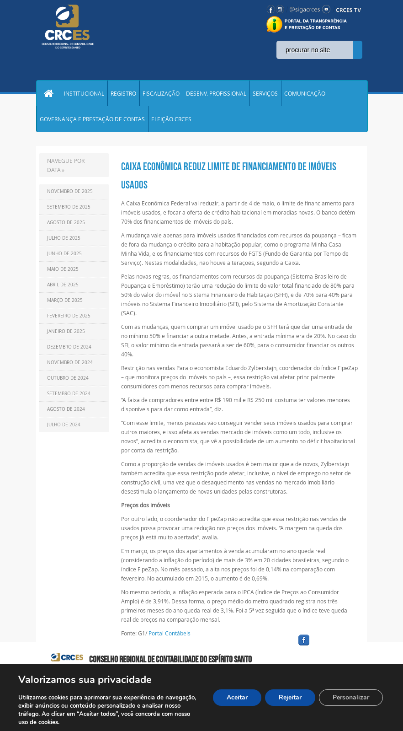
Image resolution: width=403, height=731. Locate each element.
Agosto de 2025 (66, 223)
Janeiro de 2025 (66, 331)
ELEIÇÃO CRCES (171, 119)
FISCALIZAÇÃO (161, 93)
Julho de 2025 (63, 238)
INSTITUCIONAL (84, 93)
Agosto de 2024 (66, 409)
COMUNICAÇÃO (304, 93)
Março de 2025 (65, 300)
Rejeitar (290, 697)
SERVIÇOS (265, 93)
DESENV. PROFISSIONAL (216, 93)
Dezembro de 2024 (69, 347)
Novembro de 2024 (70, 363)
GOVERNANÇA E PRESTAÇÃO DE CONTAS (92, 119)
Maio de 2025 (63, 269)
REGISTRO (123, 93)
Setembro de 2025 (68, 207)
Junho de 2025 (64, 254)
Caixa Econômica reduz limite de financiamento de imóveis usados (228, 176)
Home (48, 93)
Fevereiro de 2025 (68, 316)
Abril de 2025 (63, 285)
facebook (325, 645)
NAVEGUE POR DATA (66, 165)
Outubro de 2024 (68, 378)
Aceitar (237, 697)
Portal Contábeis (169, 633)
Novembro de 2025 (70, 191)
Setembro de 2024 (68, 394)
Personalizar (351, 697)
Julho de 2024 (63, 425)
